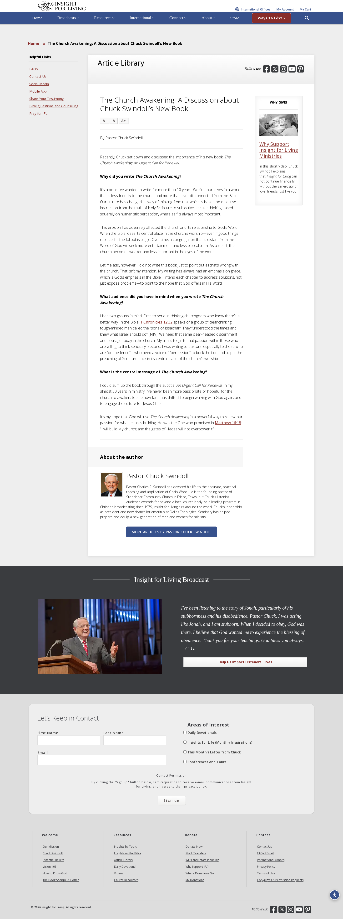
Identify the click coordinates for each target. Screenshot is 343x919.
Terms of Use (266, 873)
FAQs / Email (265, 853)
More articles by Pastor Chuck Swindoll (171, 532)
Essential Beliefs (53, 860)
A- (104, 120)
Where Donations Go (200, 873)
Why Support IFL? (197, 867)
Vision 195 (49, 867)
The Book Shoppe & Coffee (61, 880)
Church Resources (126, 880)
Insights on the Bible (127, 853)
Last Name (134, 738)
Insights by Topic (125, 847)
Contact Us (37, 76)
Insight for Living (86, 13)
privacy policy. (195, 786)
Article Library (123, 860)
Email (101, 757)
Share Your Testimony (46, 98)
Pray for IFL (38, 113)
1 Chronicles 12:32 (156, 322)
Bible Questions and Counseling (53, 106)
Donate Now (194, 847)
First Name (68, 738)
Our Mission (51, 847)
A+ (123, 120)
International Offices (270, 860)
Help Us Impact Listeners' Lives (245, 662)
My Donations (195, 880)
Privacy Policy (266, 867)
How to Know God (55, 873)
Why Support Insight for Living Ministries (278, 150)
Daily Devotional (125, 867)
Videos (118, 873)
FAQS (33, 69)
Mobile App (38, 91)
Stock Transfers (196, 853)
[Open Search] (307, 31)
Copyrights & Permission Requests (280, 880)
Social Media (39, 84)
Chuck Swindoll (53, 853)
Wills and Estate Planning (202, 860)
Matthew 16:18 (228, 422)
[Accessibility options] (332, 892)
